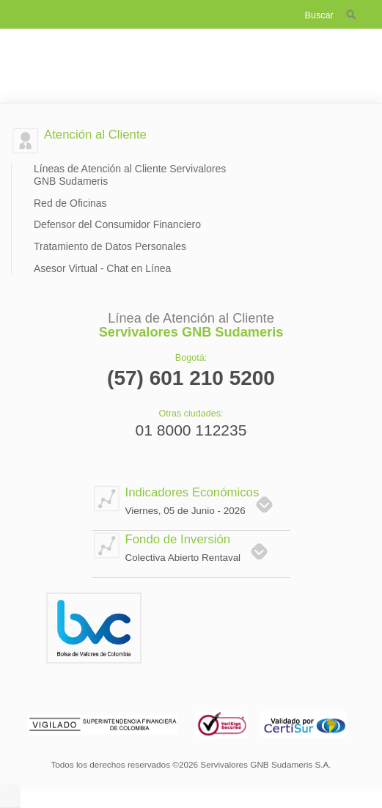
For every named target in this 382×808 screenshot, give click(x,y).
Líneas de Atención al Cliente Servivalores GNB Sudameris (130, 175)
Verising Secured (221, 722)
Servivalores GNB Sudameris (191, 55)
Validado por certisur (304, 722)
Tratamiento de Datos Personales (110, 246)
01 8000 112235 (191, 430)
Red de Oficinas (70, 203)
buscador (352, 13)
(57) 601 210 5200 (191, 378)
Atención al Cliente (95, 135)
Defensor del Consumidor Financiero (117, 224)
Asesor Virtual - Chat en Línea (102, 268)
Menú (42, 12)
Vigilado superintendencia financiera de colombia (104, 722)
